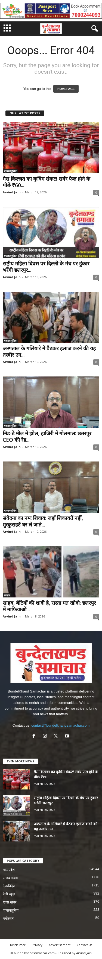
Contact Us (84, 945)
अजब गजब (10, 878)
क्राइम (7, 595)
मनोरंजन (8, 918)
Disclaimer (18, 945)
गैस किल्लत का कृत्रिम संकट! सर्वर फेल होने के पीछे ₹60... (46, 182)
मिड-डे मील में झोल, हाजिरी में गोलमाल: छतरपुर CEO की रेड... (47, 436)
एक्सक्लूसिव (10, 171)
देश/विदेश (9, 886)
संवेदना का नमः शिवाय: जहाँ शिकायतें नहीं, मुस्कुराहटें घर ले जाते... (43, 521)
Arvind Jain (12, 192)
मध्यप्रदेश (9, 870)
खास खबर (9, 902)
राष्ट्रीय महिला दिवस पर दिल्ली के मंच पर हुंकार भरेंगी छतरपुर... (46, 267)
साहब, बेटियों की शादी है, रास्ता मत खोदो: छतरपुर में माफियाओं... (49, 606)
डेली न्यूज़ (9, 894)
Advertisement (59, 945)
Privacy (37, 945)
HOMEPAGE (66, 88)
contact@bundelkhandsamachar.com (60, 725)
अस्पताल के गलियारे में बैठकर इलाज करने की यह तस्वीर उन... (49, 351)
